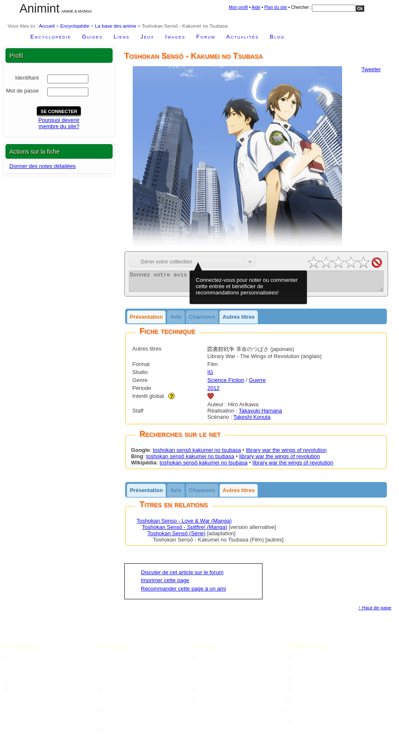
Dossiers (301, 703)
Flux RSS (112, 662)
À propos (18, 662)
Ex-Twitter (113, 713)
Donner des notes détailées (43, 166)
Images (175, 37)
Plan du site (275, 7)
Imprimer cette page (165, 584)
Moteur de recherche (31, 713)
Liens (121, 37)
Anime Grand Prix (310, 672)
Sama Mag (209, 724)
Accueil (47, 25)
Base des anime (308, 682)
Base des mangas (310, 693)
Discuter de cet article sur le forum (182, 576)
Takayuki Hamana (260, 414)
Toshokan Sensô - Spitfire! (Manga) (184, 531)
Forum (205, 37)
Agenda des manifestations (320, 662)
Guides (92, 37)
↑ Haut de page (374, 611)
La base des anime (115, 25)
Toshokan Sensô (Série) (176, 537)
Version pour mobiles (219, 734)
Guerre (257, 384)
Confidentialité (24, 703)
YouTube (112, 734)
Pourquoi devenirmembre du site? (59, 123)
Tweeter (371, 69)
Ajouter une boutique (220, 682)
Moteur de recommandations (228, 713)
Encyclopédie (75, 25)
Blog (277, 37)
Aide (256, 7)
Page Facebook (119, 703)
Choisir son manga (217, 703)
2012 (213, 392)
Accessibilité (21, 693)
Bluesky (110, 682)
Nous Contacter (25, 682)
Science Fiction (225, 384)
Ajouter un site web (218, 672)
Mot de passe (22, 91)
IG (210, 376)
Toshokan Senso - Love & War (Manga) (184, 524)
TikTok (109, 724)
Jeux (147, 37)
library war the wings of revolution (286, 454)
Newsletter (113, 672)
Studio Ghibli (305, 734)
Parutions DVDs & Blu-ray (319, 724)
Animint (39, 8)
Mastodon (113, 693)
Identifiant (27, 78)
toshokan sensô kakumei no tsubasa (197, 454)
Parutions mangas (311, 713)
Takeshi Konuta (251, 421)
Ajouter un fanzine (217, 693)
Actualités (242, 37)
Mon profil (238, 7)
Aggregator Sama (216, 662)
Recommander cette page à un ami (183, 592)
